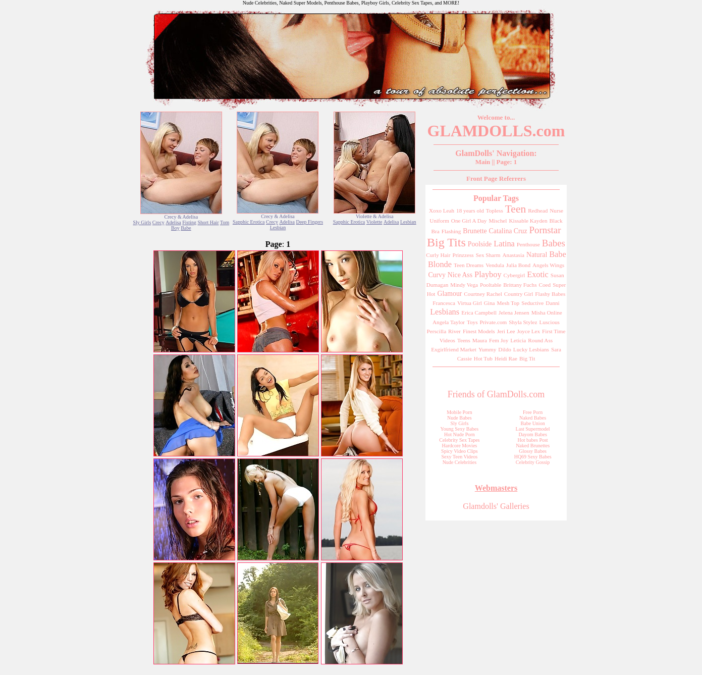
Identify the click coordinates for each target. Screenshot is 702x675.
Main (483, 162)
